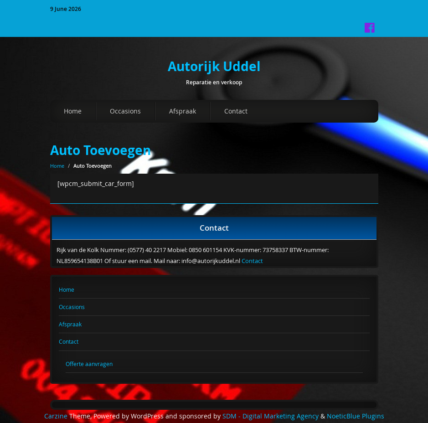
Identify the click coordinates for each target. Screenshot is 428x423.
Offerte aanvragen (89, 363)
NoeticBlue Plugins (355, 416)
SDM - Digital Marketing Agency (270, 416)
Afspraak (182, 111)
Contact (236, 111)
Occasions (125, 111)
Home (73, 111)
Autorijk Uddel (214, 66)
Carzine (56, 416)
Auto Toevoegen (100, 150)
